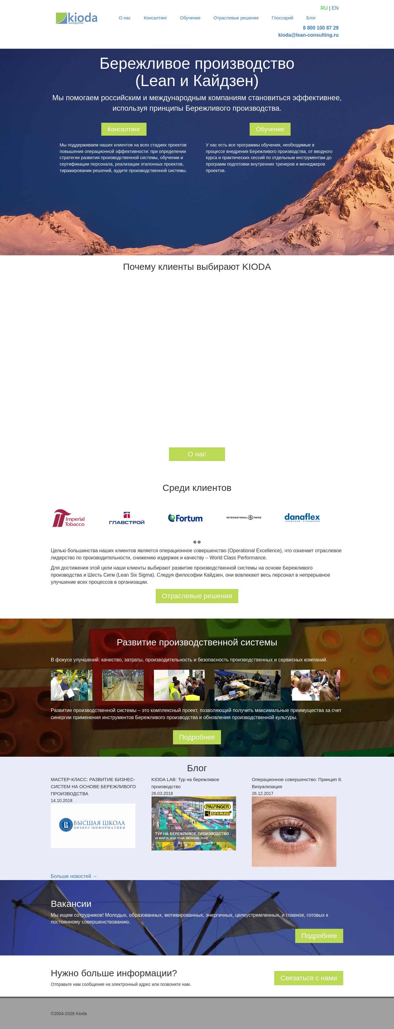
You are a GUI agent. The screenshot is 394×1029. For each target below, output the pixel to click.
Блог (311, 17)
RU (324, 8)
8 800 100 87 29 (321, 28)
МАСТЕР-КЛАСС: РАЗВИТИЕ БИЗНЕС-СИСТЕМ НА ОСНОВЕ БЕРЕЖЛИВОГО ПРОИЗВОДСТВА (93, 786)
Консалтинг (155, 17)
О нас (125, 17)
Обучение (190, 17)
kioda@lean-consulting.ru (308, 35)
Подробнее (197, 737)
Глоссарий (282, 17)
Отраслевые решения (236, 17)
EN (335, 8)
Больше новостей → (74, 876)
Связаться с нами (308, 978)
